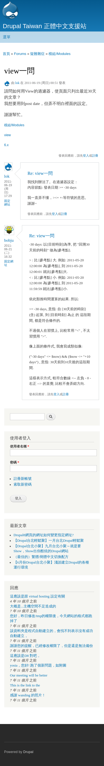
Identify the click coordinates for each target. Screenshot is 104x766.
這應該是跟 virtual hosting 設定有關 (37, 596)
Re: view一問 (40, 173)
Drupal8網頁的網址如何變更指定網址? (44, 535)
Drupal (28, 752)
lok (17, 83)
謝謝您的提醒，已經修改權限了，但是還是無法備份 (51, 646)
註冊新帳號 (23, 479)
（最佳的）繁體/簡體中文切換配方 (41, 557)
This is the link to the (25, 685)
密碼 (14, 462)
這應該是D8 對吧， (25, 656)
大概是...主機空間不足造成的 (33, 606)
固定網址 (7, 202)
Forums (20, 54)
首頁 (6, 54)
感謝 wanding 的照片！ (27, 695)
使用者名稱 (19, 446)
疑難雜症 (37, 54)
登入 (86, 155)
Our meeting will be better (28, 675)
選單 (7, 37)
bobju (9, 240)
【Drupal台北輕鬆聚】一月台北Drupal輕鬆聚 (49, 541)
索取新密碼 (23, 484)
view (7, 135)
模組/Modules (59, 54)
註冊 (95, 155)
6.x (6, 145)
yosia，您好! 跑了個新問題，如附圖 (38, 665)
